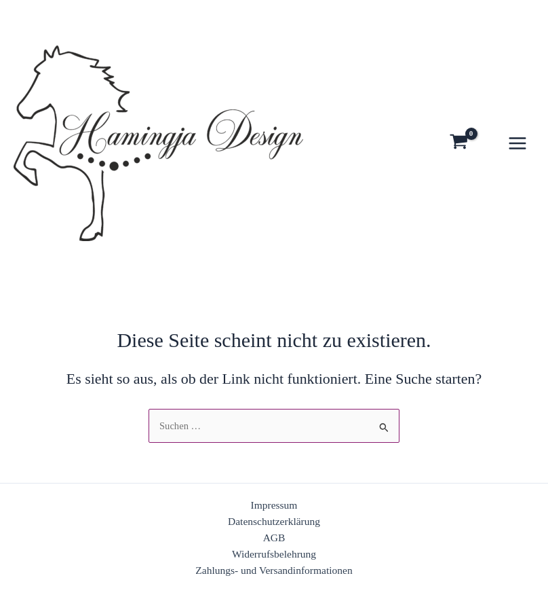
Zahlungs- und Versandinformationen (273, 570)
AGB (274, 537)
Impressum (274, 505)
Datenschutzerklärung (274, 521)
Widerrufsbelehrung (274, 554)
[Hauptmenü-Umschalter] (517, 143)
